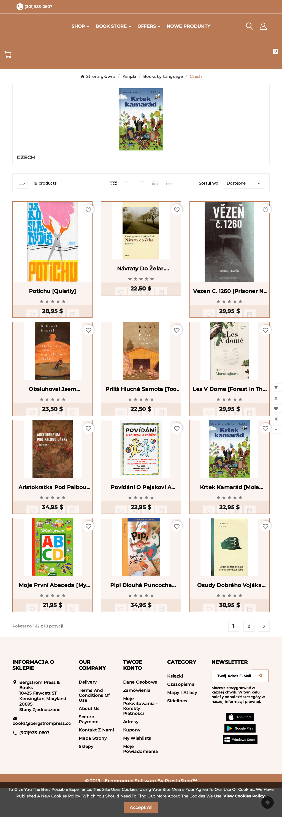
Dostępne (244, 183)
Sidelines (177, 730)
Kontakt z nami (96, 759)
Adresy (131, 750)
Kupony (131, 759)
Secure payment (89, 748)
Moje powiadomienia (140, 778)
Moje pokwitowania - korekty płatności (140, 735)
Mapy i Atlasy (182, 721)
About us (89, 737)
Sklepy (86, 775)
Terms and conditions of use (94, 724)
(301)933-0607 (34, 761)
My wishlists (137, 767)
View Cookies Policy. (244, 796)
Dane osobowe (140, 711)
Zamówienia (137, 719)
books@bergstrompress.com (44, 752)
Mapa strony (93, 767)
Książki (175, 705)
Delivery (88, 711)
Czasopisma (180, 713)
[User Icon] (263, 26)
